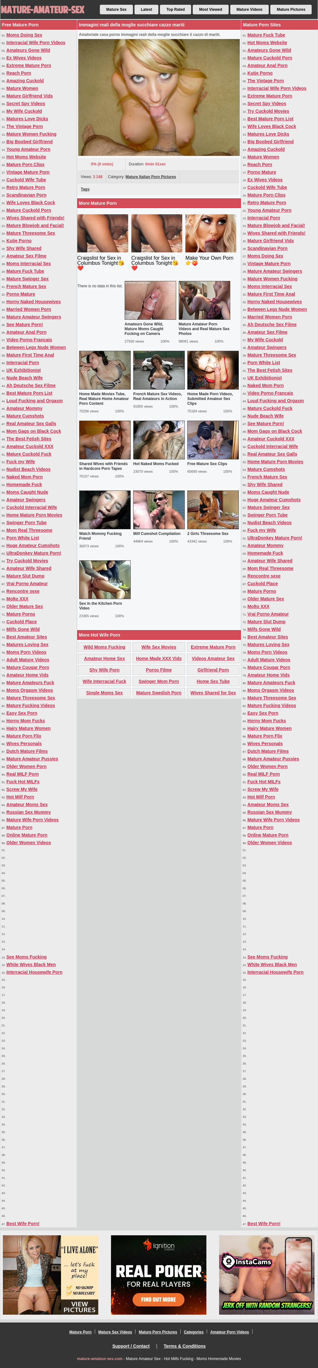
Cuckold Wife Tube (26, 179)
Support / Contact (130, 1346)
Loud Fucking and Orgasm (34, 400)
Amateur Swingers (25, 499)
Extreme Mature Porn (28, 65)
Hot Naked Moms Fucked (156, 464)
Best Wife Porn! (22, 1223)
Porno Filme (159, 669)
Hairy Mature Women (28, 728)
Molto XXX (17, 598)
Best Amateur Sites (26, 636)
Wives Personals (24, 743)
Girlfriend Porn (213, 669)
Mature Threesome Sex (30, 233)
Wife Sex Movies (159, 647)
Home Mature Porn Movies (34, 514)
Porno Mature (20, 294)
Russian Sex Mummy (28, 812)
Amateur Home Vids (27, 674)
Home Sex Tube (213, 681)
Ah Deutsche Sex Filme (31, 385)
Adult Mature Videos (27, 659)
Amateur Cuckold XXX (29, 446)
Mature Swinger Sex (27, 278)
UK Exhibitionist (23, 370)
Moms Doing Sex (24, 34)
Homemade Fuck (24, 484)
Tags (85, 189)
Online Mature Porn (26, 834)
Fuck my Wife (20, 461)
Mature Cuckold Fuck (29, 454)
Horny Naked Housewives (33, 301)
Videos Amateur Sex (213, 658)
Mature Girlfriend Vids (29, 95)
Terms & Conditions (185, 1346)
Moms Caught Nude (27, 492)
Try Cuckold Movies (27, 560)
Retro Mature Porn (25, 187)
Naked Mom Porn (24, 476)
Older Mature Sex (24, 606)
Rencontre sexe (22, 591)
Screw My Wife (22, 789)
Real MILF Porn (22, 774)
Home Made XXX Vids (159, 658)
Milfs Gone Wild (23, 629)
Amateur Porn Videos (229, 1332)
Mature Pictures (291, 9)
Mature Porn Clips (25, 164)
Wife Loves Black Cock (30, 202)
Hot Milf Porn (20, 796)
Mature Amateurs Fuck (30, 682)
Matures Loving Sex (27, 644)
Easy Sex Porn (21, 713)
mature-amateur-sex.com (99, 1359)
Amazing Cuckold (25, 80)
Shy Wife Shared (23, 248)
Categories (194, 1332)
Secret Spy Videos (25, 103)
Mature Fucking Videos (30, 705)
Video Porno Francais (29, 339)
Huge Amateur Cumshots (33, 545)
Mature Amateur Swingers (33, 316)
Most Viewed (210, 9)
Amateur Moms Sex (27, 804)
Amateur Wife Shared (28, 568)
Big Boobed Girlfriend (29, 141)
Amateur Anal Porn (26, 332)
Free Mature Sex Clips (207, 464)
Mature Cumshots (25, 415)
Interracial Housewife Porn (34, 972)
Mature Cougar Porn (27, 667)
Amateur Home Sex (104, 658)
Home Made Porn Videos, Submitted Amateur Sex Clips (210, 399)
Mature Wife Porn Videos (32, 819)
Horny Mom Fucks (25, 720)
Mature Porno (20, 614)
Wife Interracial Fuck (104, 681)
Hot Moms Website (26, 156)
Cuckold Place (21, 621)
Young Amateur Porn (28, 149)
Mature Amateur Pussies (32, 758)
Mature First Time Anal (30, 354)
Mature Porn (19, 827)
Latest (146, 9)
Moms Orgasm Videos (29, 690)
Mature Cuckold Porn (28, 210)
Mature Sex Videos (115, 1332)
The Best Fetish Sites (29, 438)
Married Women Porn (28, 309)
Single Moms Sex (104, 692)
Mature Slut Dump (25, 575)
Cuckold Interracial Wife (31, 507)
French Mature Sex (26, 286)
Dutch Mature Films (27, 751)
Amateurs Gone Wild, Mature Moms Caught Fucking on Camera (144, 329)
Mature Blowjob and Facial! (35, 225)
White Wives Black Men (31, 964)
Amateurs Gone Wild (28, 50)
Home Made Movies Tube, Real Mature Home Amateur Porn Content (104, 399)
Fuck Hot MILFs (22, 781)
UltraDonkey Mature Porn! (33, 553)
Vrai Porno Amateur (27, 583)
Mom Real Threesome (29, 530)
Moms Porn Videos (26, 652)
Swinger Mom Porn (159, 681)
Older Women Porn (26, 766)
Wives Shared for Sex (213, 692)
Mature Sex (116, 9)
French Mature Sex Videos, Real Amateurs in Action (157, 396)
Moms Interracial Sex (28, 263)
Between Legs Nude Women (36, 347)
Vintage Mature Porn (28, 172)
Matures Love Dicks (27, 118)
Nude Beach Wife (24, 377)
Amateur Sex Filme (26, 255)
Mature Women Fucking (31, 134)
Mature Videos (250, 9)
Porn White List (22, 537)
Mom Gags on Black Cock (33, 431)
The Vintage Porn (24, 126)
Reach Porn (18, 73)
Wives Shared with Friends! (35, 217)
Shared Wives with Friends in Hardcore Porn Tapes (103, 466)
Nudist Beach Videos (28, 469)
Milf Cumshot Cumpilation (157, 533)
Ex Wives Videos (24, 57)
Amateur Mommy (24, 408)
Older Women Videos (28, 842)
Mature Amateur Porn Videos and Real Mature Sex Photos (204, 329)
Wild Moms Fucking (104, 647)
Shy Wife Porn (104, 669)
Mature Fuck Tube (25, 271)
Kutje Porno (18, 240)
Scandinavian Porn (26, 194)
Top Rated (175, 9)
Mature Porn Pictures (158, 1332)
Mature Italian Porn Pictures (151, 177)
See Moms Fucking (26, 956)
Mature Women (22, 88)
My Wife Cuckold (24, 111)
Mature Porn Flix (23, 735)
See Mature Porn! (24, 324)
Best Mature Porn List (29, 393)
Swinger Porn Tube (26, 522)
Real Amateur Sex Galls (31, 423)
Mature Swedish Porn (158, 692)
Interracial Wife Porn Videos (36, 42)
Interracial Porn (22, 362)
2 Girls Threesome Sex (207, 533)
